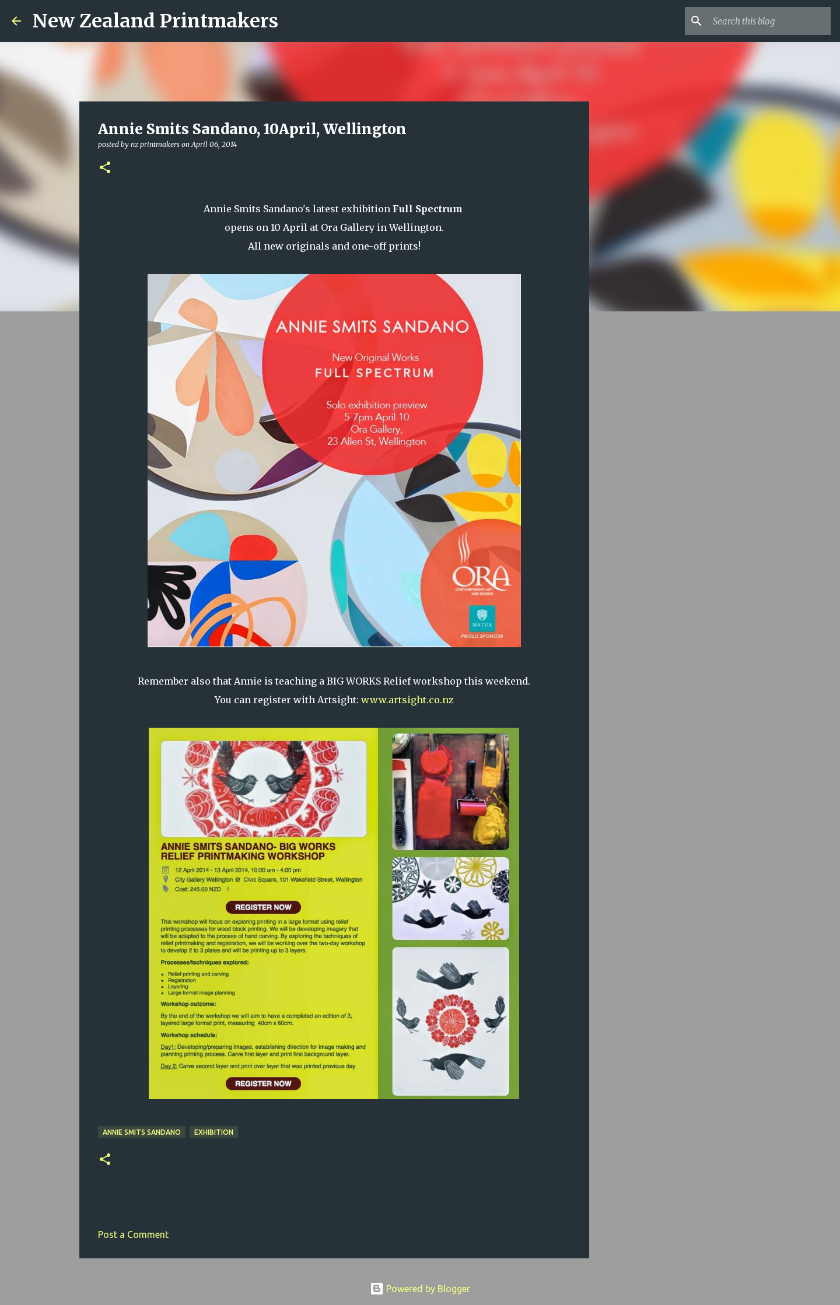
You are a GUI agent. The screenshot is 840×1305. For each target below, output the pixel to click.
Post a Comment (133, 1234)
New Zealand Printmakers (155, 21)
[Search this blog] (769, 21)
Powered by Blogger (420, 1288)
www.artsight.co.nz (407, 700)
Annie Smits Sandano (142, 1132)
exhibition (213, 1132)
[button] (105, 168)
